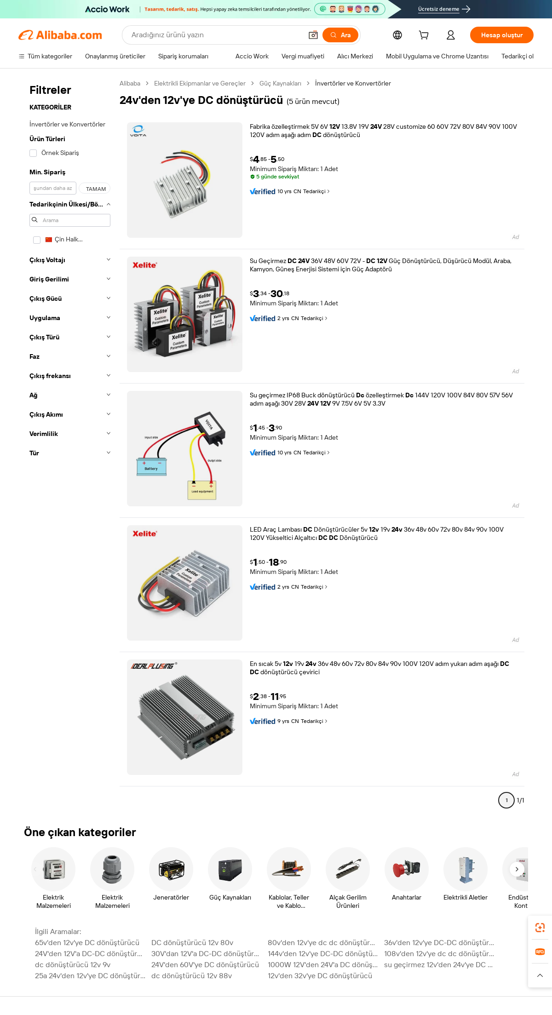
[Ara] (340, 35)
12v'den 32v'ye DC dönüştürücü (320, 975)
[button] (313, 34)
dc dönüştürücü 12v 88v (191, 975)
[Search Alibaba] (216, 35)
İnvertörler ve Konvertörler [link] (353, 83)
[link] (540, 928)
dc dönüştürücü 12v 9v (72, 964)
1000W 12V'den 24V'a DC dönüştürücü (323, 964)
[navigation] (70, 446)
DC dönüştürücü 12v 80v (192, 942)
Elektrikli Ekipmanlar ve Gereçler (200, 83)
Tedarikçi (317, 191)
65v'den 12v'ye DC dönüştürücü (87, 942)
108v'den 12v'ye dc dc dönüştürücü (439, 953)
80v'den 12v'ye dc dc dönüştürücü (323, 942)
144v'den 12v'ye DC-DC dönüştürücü (323, 953)
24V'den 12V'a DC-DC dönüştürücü (90, 953)
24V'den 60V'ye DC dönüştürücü (205, 964)
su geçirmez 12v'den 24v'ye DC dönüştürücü (439, 964)
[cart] (425, 36)
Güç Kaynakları (280, 83)
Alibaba (130, 83)
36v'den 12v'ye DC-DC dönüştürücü (439, 942)
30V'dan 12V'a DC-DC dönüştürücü (206, 953)
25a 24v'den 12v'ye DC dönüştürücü (90, 975)
